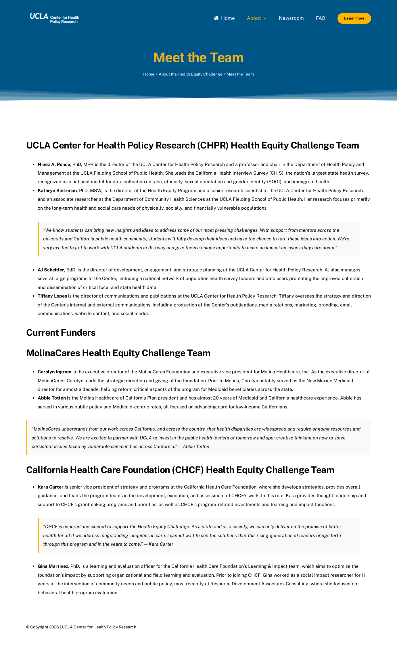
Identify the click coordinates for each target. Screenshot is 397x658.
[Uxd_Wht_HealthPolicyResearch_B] (54, 10)
